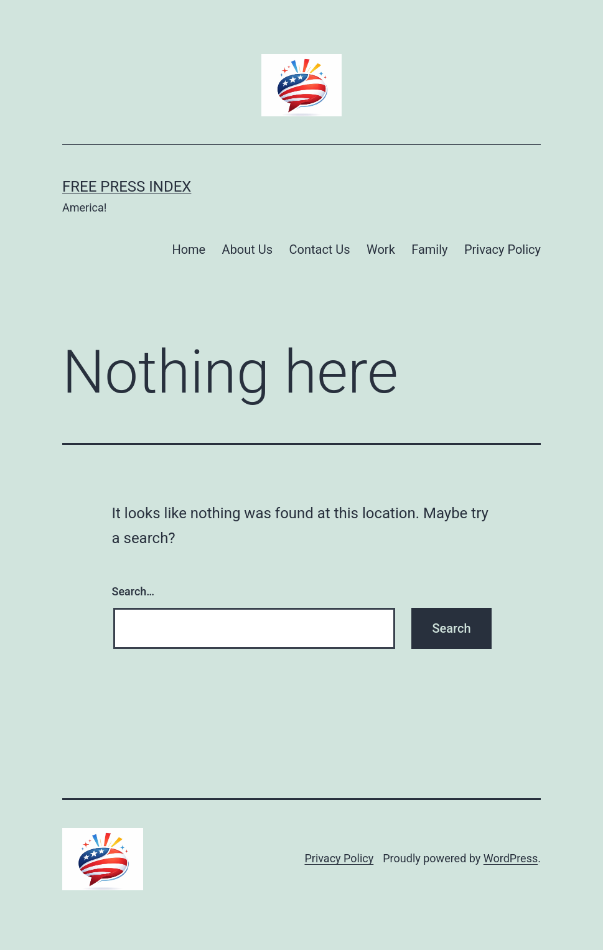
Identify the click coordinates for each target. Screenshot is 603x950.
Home (188, 249)
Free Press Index (126, 186)
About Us (247, 249)
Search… (133, 591)
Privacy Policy (502, 249)
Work (381, 249)
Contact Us (319, 249)
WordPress (511, 858)
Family (429, 249)
